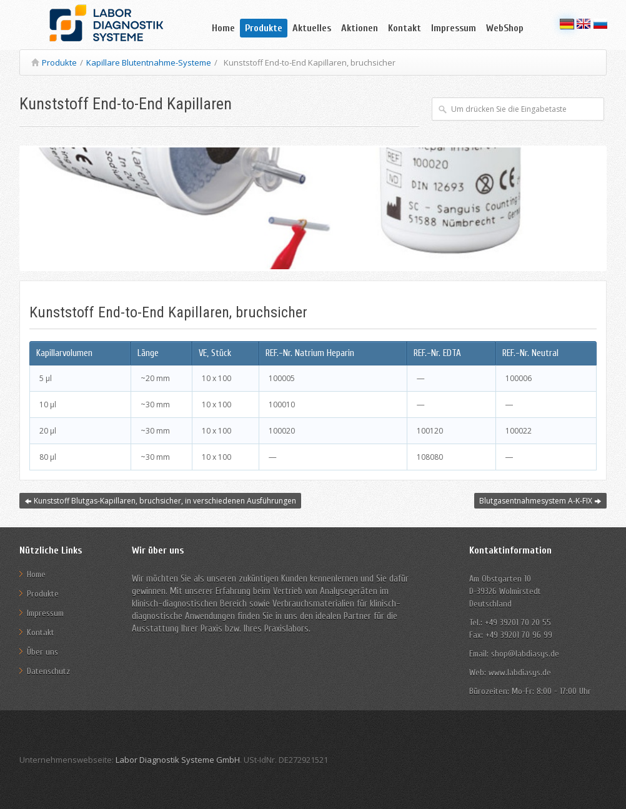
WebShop (505, 28)
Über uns (42, 652)
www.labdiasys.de (520, 672)
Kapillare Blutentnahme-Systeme (148, 62)
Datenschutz (48, 671)
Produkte (263, 28)
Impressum (453, 28)
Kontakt (404, 28)
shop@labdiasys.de (524, 653)
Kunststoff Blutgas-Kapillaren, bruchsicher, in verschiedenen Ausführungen (160, 500)
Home (223, 28)
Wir (138, 578)
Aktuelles (311, 28)
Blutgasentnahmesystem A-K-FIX (540, 500)
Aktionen (359, 28)
